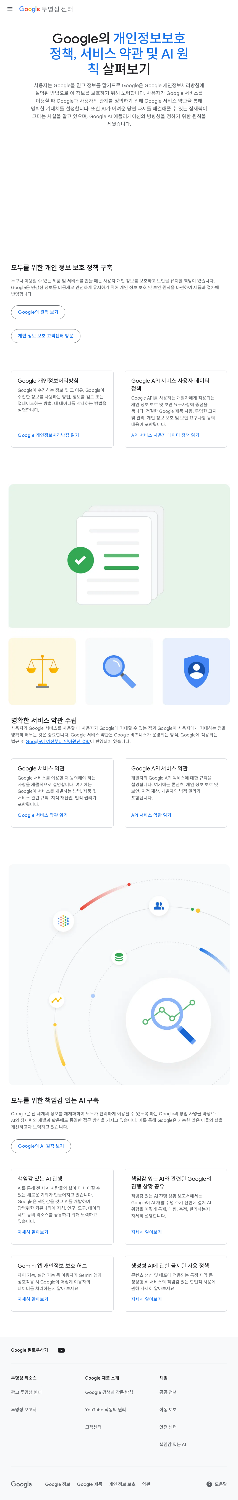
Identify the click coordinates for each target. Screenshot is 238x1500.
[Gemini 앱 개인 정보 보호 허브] (62, 1284)
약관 (146, 1484)
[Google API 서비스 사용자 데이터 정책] (176, 409)
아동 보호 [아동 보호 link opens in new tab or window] (168, 1410)
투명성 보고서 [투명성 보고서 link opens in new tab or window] (23, 1410)
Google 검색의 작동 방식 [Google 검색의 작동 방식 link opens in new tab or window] (109, 1392)
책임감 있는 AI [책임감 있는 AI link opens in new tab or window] (172, 1445)
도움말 (216, 1484)
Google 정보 (57, 1484)
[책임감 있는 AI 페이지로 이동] (62, 1207)
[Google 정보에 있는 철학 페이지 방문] (58, 741)
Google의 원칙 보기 (38, 312)
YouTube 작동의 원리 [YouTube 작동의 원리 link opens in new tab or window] (105, 1410)
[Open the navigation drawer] (10, 8)
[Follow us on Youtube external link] (61, 1350)
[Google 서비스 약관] (62, 793)
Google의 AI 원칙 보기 (41, 1146)
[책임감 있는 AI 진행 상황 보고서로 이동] (176, 1207)
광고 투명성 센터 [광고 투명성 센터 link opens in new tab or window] (26, 1392)
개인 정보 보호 (122, 1484)
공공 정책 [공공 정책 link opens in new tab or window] (168, 1392)
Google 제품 (89, 1484)
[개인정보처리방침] (62, 409)
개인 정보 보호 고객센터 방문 (46, 336)
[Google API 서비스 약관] (176, 793)
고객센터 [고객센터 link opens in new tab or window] (93, 1427)
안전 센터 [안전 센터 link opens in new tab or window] (168, 1427)
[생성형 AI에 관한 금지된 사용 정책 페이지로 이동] (176, 1284)
